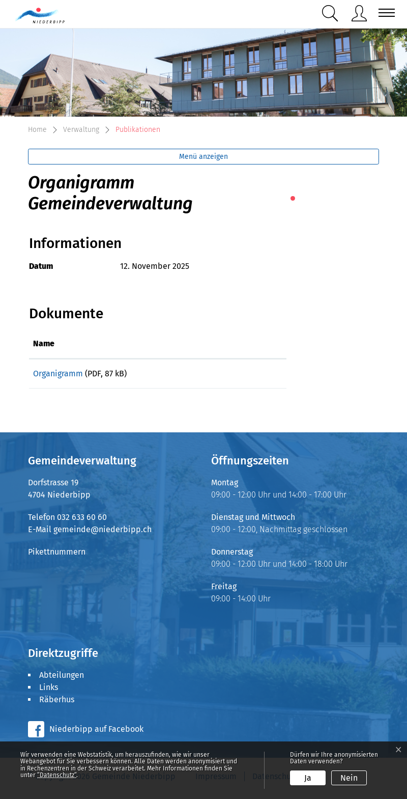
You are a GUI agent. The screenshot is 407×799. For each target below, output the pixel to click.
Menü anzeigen (203, 156)
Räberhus (56, 703)
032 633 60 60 (82, 521)
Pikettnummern (56, 555)
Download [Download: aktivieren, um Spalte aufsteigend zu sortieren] (224, 343)
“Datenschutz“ (56, 775)
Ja (307, 778)
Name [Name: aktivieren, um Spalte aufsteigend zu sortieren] (43, 343)
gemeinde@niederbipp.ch (102, 533)
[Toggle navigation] (383, 12)
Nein (349, 778)
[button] (332, 13)
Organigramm (58, 373)
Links (48, 691)
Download (244, 375)
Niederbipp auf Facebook (96, 732)
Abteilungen (61, 678)
